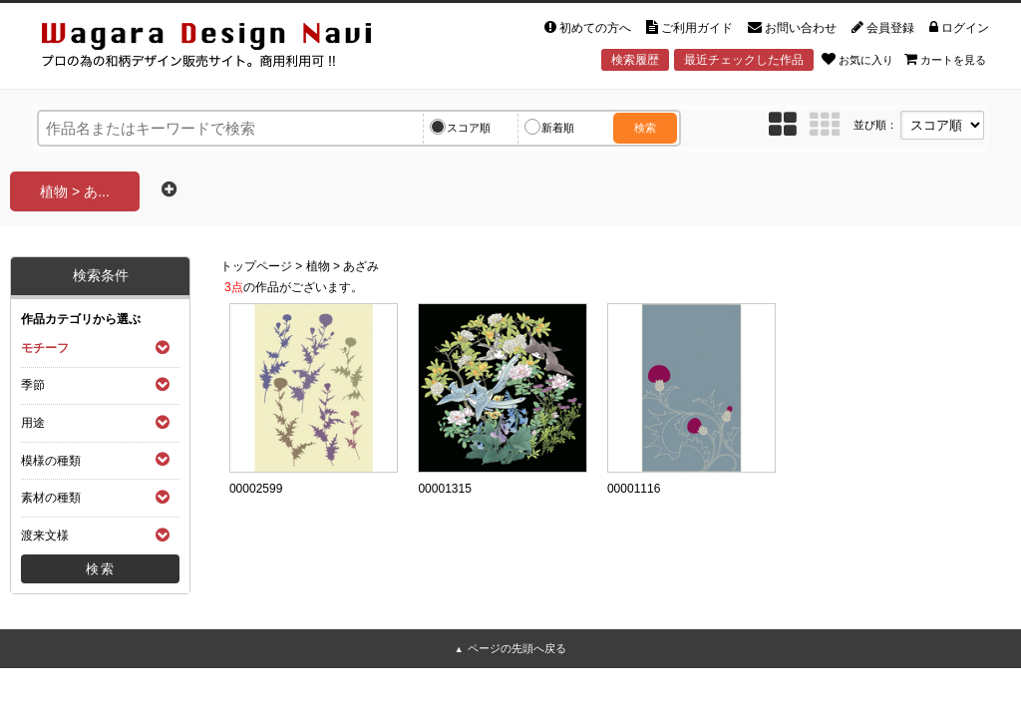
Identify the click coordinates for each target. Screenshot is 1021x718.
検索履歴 (635, 60)
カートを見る (945, 59)
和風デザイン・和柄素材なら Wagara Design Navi (223, 48)
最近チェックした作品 (744, 60)
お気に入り (857, 59)
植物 (318, 266)
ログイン (959, 28)
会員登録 (882, 28)
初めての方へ (587, 28)
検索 (645, 128)
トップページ (256, 266)
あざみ (361, 266)
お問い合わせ (792, 28)
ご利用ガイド (689, 28)
